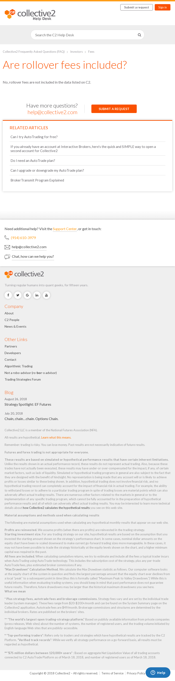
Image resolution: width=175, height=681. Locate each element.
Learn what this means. (56, 437)
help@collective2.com (52, 112)
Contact (10, 359)
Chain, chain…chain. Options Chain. (31, 418)
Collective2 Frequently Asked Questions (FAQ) (34, 51)
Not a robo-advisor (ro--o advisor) (31, 373)
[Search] (87, 35)
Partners (11, 346)
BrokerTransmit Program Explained (37, 180)
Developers (13, 353)
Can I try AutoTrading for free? (34, 137)
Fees (91, 51)
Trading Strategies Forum (23, 379)
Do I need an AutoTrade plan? (32, 160)
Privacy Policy (136, 673)
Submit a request (136, 7)
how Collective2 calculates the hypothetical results (56, 508)
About (9, 313)
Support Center (65, 228)
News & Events (15, 326)
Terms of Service (112, 673)
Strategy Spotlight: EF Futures (28, 404)
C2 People (12, 320)
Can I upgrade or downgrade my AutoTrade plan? (47, 170)
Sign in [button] (162, 7)
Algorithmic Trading (19, 366)
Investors (76, 51)
